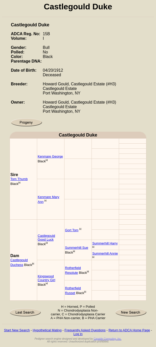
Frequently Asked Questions (85, 330)
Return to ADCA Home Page (129, 330)
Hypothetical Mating (47, 330)
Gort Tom (71, 230)
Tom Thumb (19, 179)
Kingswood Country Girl (46, 278)
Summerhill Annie (105, 253)
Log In (77, 334)
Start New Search (17, 330)
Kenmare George (50, 156)
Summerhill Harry (105, 243)
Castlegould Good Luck (46, 237)
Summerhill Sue (76, 247)
